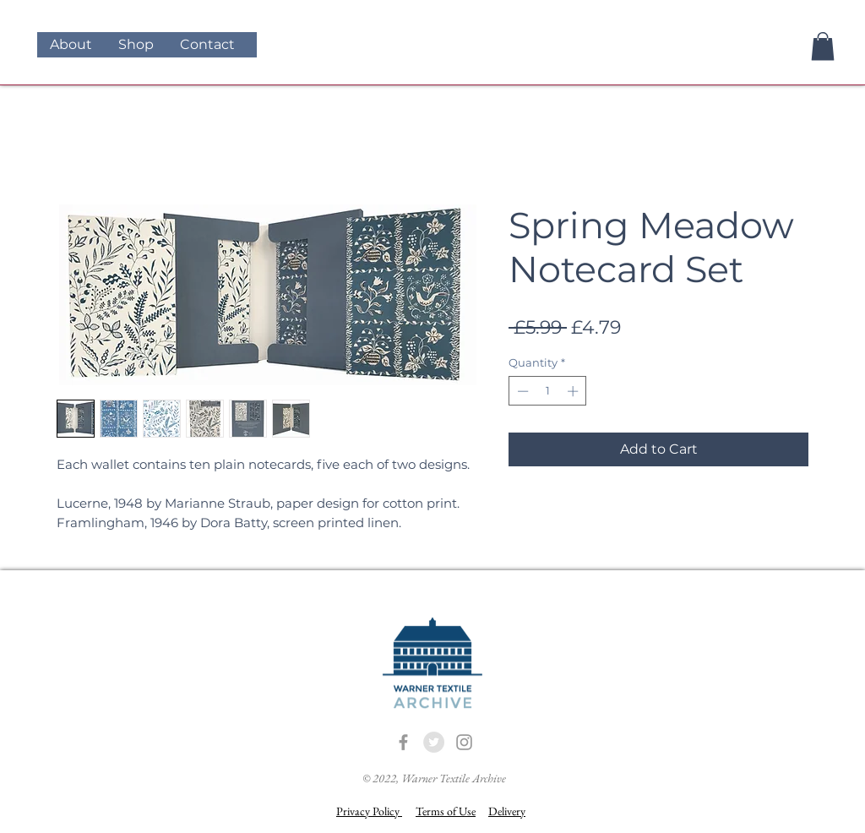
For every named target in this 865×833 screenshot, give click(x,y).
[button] (823, 46)
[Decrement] (521, 391)
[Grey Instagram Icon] (464, 742)
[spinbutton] (547, 391)
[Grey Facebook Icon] (403, 742)
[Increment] (574, 391)
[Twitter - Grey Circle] (433, 742)
